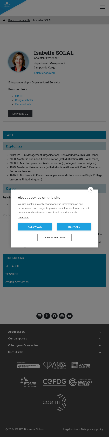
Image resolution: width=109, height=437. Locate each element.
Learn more (23, 217)
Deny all (74, 227)
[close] (90, 190)
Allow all (35, 227)
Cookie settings (54, 237)
